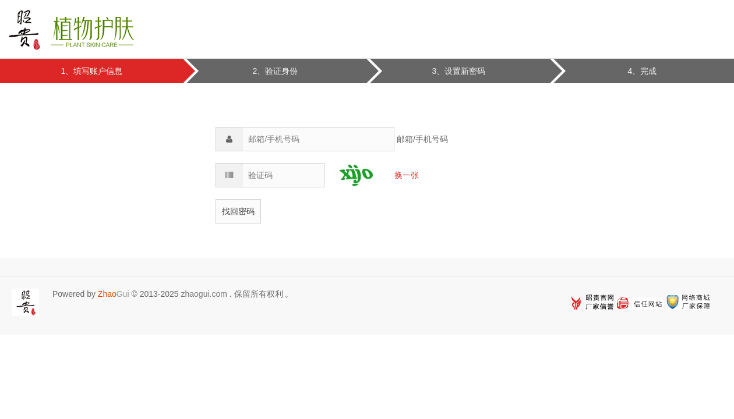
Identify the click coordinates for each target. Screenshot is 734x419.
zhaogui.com (204, 294)
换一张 (406, 175)
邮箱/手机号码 (422, 139)
